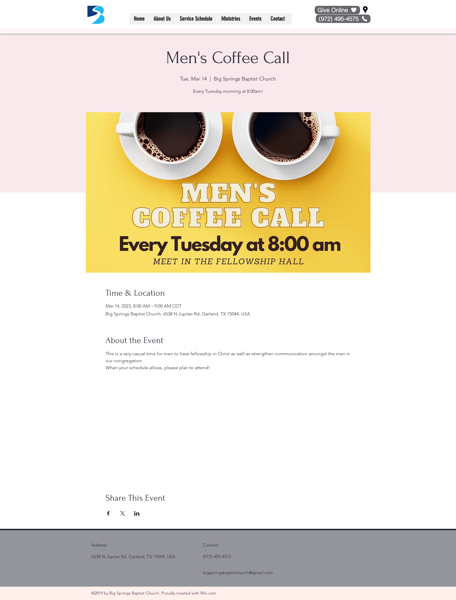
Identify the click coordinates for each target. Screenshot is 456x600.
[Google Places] (365, 10)
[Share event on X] (122, 513)
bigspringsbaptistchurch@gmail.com (238, 572)
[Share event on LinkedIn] (137, 513)
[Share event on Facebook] (108, 513)
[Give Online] (337, 10)
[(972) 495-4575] (343, 19)
